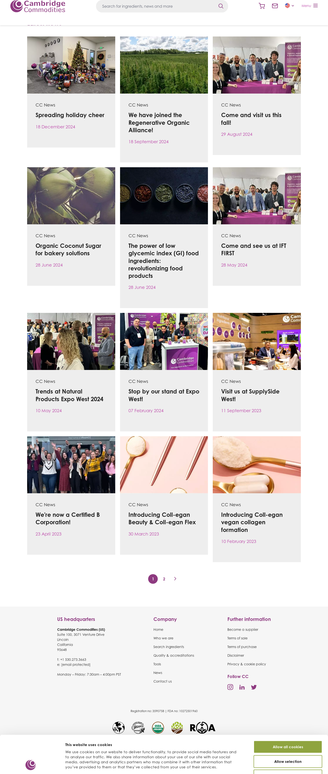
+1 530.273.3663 (73, 659)
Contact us (275, 6)
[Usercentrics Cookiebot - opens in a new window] (31, 764)
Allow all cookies (288, 714)
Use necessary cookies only (288, 743)
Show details (256, 764)
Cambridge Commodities (37, 6)
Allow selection (288, 728)
